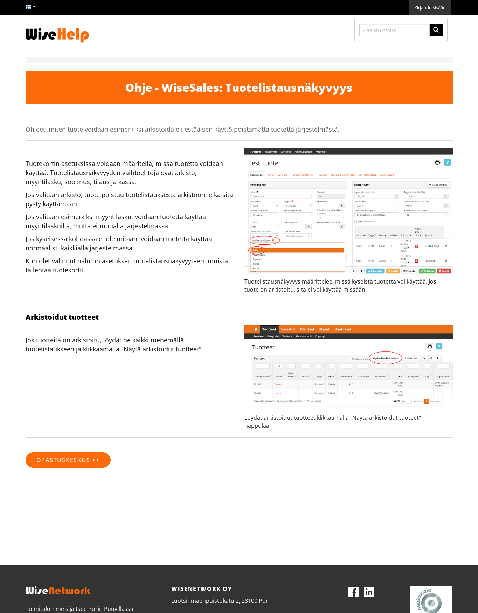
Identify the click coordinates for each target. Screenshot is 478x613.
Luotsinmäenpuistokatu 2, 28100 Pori (220, 601)
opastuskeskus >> (68, 460)
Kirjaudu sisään (430, 8)
